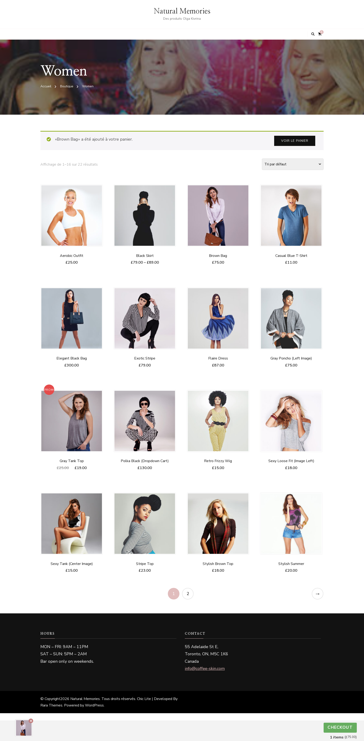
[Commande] (293, 164)
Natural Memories (182, 11)
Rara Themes (51, 705)
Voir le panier (294, 141)
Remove (31, 721)
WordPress (94, 705)
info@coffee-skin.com (205, 668)
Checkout (340, 727)
